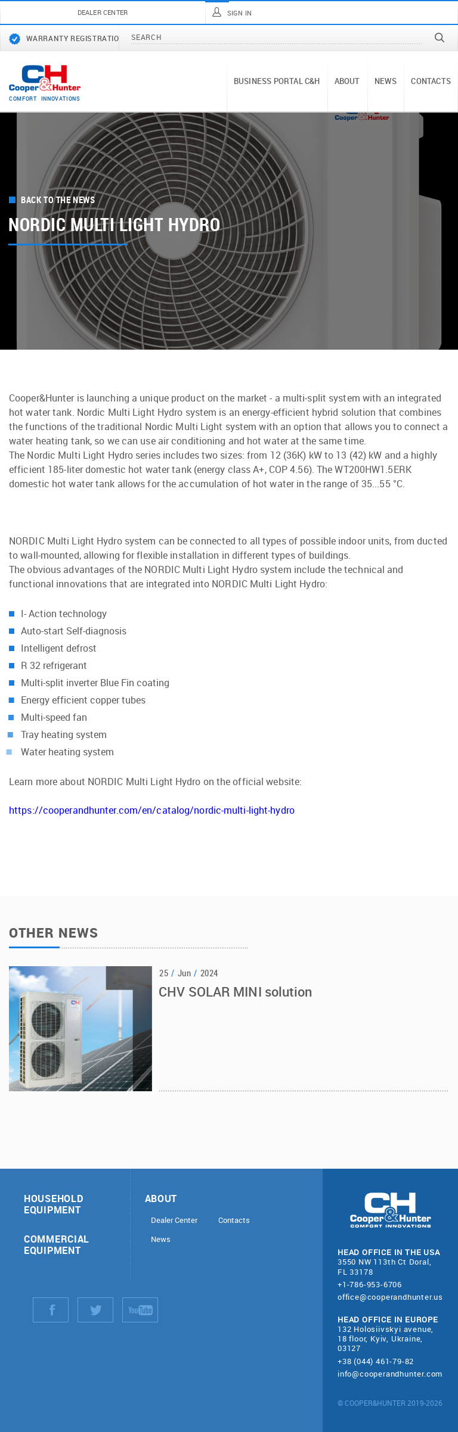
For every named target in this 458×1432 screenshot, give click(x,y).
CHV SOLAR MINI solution (235, 993)
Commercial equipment (56, 1244)
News (386, 81)
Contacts (431, 81)
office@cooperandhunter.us (390, 1296)
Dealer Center (174, 1220)
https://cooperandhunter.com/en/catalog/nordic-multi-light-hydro (152, 810)
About (347, 81)
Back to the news (58, 199)
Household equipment (53, 1204)
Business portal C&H (277, 81)
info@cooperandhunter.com (390, 1373)
